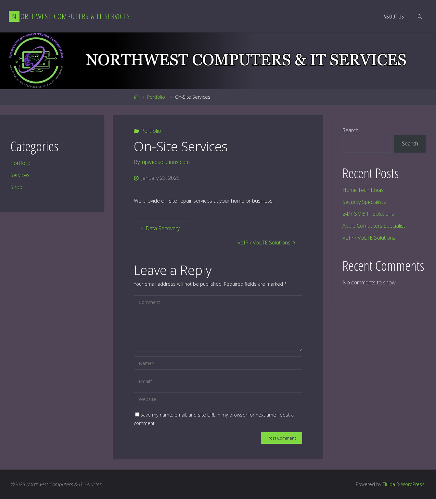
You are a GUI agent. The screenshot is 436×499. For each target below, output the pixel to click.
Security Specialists (364, 202)
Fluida (388, 484)
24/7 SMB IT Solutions (368, 213)
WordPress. (413, 484)
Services (20, 175)
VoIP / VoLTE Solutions (368, 237)
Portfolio (156, 97)
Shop (16, 187)
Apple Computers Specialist (373, 225)
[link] (420, 16)
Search (350, 130)
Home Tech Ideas (363, 189)
